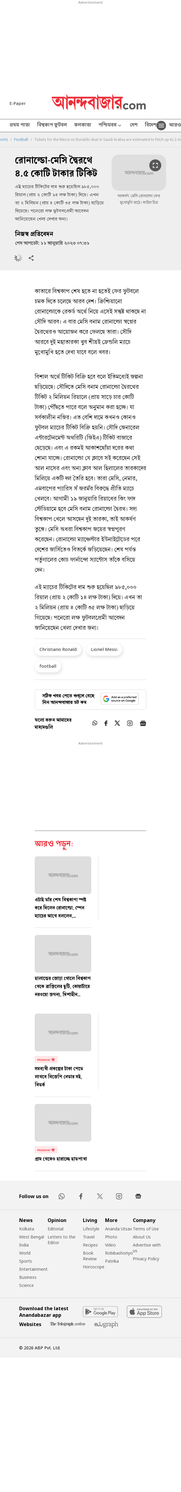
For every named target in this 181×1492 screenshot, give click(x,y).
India (24, 1245)
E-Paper (18, 103)
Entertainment (33, 1269)
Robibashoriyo (119, 1253)
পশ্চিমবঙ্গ (110, 126)
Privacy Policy (146, 1258)
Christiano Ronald (58, 649)
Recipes (90, 1245)
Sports (25, 1261)
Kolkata (26, 1229)
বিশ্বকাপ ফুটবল (52, 126)
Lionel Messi (104, 649)
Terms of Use (146, 1229)
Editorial (55, 1229)
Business (27, 1277)
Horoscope (93, 1267)
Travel (89, 1237)
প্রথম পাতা (20, 126)
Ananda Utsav (118, 1229)
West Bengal (31, 1237)
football (47, 666)
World (25, 1253)
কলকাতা (82, 126)
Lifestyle (91, 1229)
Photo (111, 1237)
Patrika (112, 1261)
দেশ (134, 126)
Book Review (90, 1255)
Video (110, 1245)
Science (26, 1285)
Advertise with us (147, 1247)
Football (21, 139)
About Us (142, 1237)
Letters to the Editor (61, 1239)
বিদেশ (150, 126)
